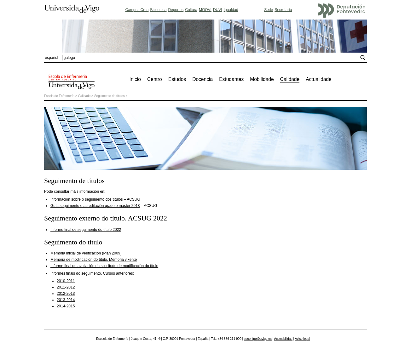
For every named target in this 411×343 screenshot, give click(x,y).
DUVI (217, 10)
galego (69, 57)
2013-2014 (66, 300)
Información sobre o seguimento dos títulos (86, 199)
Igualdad (231, 10)
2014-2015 (66, 306)
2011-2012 (66, 287)
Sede (268, 10)
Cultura (191, 10)
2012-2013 (66, 293)
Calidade (84, 96)
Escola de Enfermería (59, 96)
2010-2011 (66, 281)
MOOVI (205, 10)
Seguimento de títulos (109, 96)
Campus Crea (136, 10)
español (51, 57)
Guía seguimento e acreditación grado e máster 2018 (95, 205)
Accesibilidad (283, 338)
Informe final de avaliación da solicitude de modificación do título (104, 266)
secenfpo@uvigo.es (258, 338)
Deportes (176, 10)
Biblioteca (158, 10)
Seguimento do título (73, 242)
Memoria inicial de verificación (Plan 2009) (85, 253)
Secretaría (283, 10)
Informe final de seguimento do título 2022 (85, 229)
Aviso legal (302, 338)
